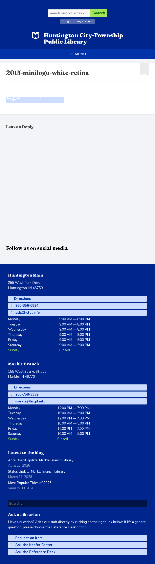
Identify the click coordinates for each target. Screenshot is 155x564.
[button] (80, 54)
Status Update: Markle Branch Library (36, 471)
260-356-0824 (24, 305)
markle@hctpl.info (28, 401)
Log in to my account (77, 21)
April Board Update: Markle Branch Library (40, 460)
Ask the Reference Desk (33, 552)
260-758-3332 (24, 394)
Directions (22, 298)
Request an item (26, 538)
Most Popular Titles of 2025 (29, 483)
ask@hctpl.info (25, 312)
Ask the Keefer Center (31, 545)
